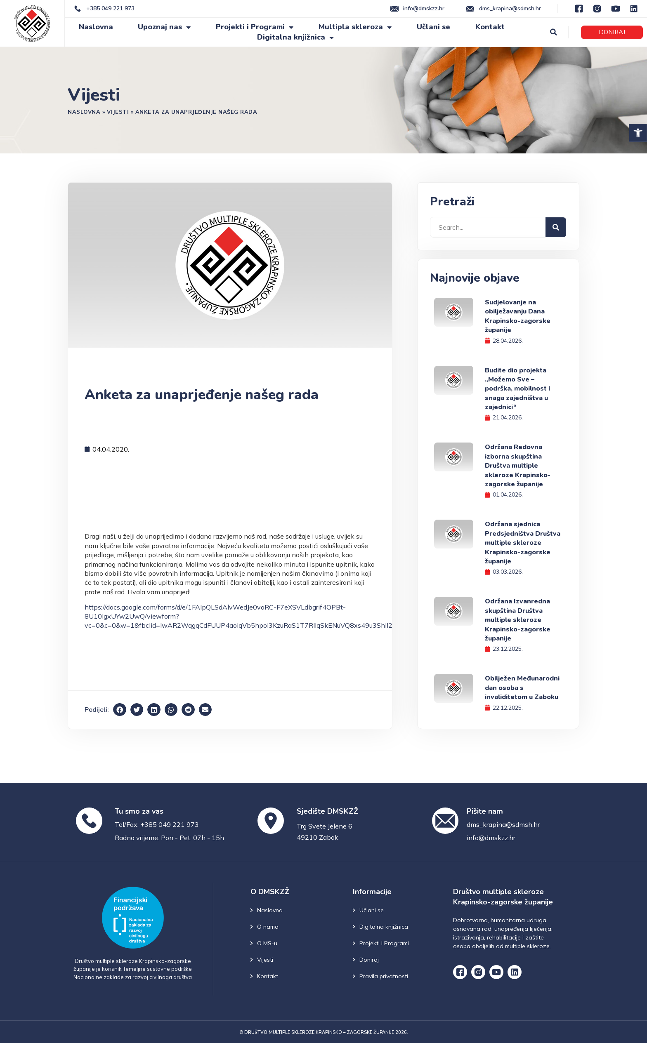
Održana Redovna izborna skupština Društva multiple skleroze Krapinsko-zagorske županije (517, 466)
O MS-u (267, 943)
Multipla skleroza (355, 27)
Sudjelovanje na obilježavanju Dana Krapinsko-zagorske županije (517, 316)
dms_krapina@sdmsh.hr (503, 824)
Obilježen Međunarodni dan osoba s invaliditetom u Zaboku (522, 688)
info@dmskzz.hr (491, 837)
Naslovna (96, 27)
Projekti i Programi (254, 27)
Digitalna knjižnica (295, 37)
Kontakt (490, 27)
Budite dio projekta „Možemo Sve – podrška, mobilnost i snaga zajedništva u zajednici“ (517, 389)
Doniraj (369, 959)
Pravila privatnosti (383, 976)
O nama (268, 926)
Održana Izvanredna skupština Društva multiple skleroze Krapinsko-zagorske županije (517, 620)
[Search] (555, 227)
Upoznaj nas (164, 27)
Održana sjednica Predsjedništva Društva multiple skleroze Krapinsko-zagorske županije (522, 543)
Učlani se (433, 27)
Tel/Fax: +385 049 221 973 (157, 824)
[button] (638, 132)
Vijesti (118, 111)
